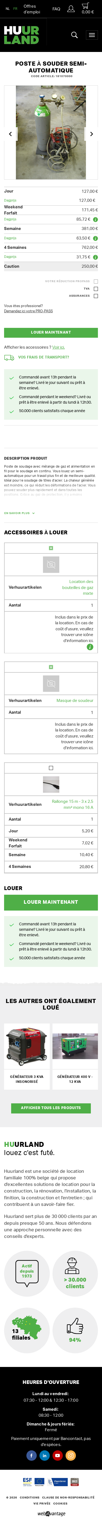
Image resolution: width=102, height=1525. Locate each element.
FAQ (56, 9)
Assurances (79, 295)
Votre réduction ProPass (67, 281)
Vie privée (42, 1503)
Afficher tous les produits (51, 1108)
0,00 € (88, 8)
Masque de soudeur (75, 701)
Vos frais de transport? (36, 358)
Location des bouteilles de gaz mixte (77, 588)
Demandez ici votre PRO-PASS (28, 311)
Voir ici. (58, 347)
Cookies (60, 1503)
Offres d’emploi (32, 9)
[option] (51, 132)
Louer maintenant (51, 332)
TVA (87, 288)
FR (15, 8)
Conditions (29, 1497)
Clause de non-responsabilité (68, 1497)
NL (8, 8)
